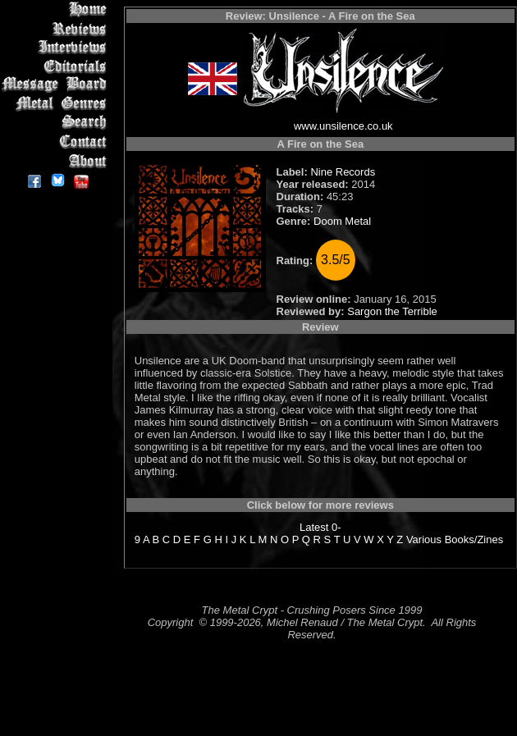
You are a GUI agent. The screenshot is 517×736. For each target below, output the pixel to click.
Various (424, 539)
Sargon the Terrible (392, 311)
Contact (57, 141)
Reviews (57, 28)
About (57, 160)
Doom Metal (342, 221)
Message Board (57, 84)
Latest (314, 527)
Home (57, 9)
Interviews (57, 47)
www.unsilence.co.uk (343, 126)
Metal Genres (57, 103)
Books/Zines (474, 539)
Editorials (57, 66)
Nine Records (342, 172)
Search (57, 122)
